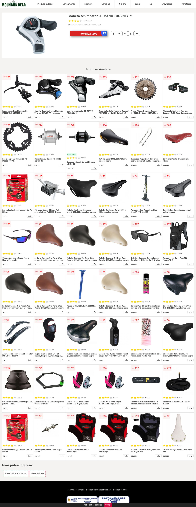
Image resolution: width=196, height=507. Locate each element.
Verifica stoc (93, 33)
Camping (106, 4)
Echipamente (69, 4)
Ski (151, 4)
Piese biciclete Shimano (16, 473)
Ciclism (122, 4)
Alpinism (88, 4)
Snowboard (167, 4)
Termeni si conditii (75, 489)
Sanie (137, 4)
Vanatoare (186, 4)
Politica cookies (120, 489)
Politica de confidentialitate (99, 489)
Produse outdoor (45, 4)
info (29, 117)
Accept (108, 504)
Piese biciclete (37, 473)
